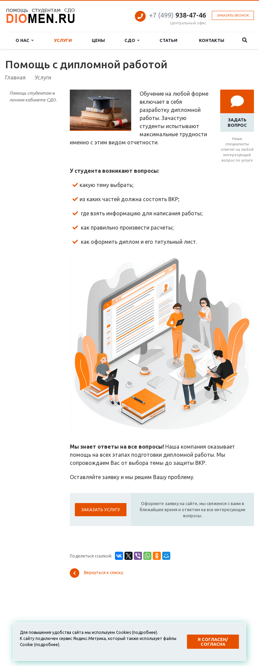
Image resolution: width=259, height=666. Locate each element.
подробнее (144, 632)
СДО (131, 40)
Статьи (168, 40)
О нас (24, 40)
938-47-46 (177, 15)
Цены (98, 40)
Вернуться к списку (96, 573)
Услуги (63, 40)
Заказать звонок (233, 15)
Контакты (211, 40)
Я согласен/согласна (213, 641)
